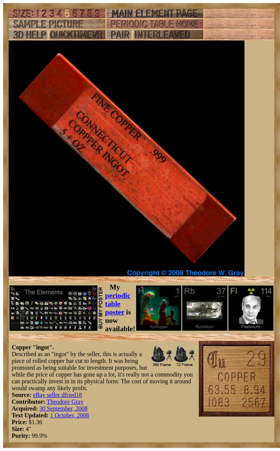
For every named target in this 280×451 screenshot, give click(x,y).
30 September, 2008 (63, 408)
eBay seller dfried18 (57, 395)
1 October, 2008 (69, 415)
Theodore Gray (65, 401)
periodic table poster (117, 303)
